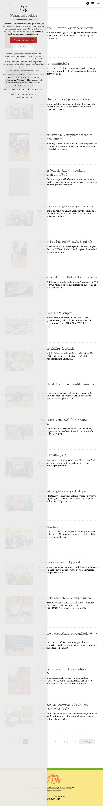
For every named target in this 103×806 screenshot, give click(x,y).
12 (74, 741)
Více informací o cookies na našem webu (23, 71)
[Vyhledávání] (87, 3)
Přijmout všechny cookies (23, 40)
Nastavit (23, 47)
